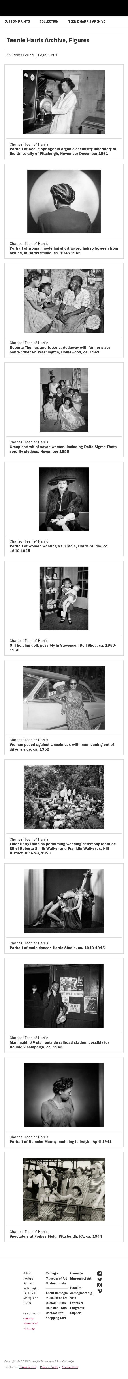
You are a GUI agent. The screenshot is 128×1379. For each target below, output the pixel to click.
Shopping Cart (56, 1318)
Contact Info (54, 1313)
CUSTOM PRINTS (17, 21)
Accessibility (70, 1367)
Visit (73, 1298)
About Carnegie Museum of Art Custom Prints (57, 1298)
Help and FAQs (56, 1308)
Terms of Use (27, 1367)
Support (75, 1313)
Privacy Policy (49, 1367)
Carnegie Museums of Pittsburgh (30, 1323)
